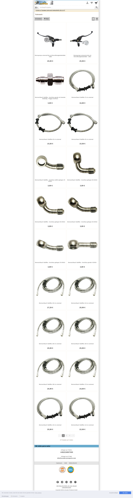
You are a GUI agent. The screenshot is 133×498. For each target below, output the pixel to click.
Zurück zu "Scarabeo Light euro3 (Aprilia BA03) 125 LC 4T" (50, 10)
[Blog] (66, 482)
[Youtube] (71, 482)
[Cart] (96, 2)
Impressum (59, 463)
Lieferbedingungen (66, 487)
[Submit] (96, 7)
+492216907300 (66, 452)
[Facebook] (57, 482)
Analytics (23, 496)
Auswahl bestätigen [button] (113, 492)
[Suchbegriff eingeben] (66, 7)
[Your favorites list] (92, 2)
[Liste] (96, 19)
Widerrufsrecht (73, 463)
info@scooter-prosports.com (66, 458)
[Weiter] (73, 435)
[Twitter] (62, 482)
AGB (65, 463)
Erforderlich (15, 496)
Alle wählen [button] (125, 492)
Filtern (46, 19)
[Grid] (93, 19)
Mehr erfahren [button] (38, 492)
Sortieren (38, 19)
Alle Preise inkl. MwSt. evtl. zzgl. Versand (66, 486)
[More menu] (87, 2)
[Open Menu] (36, 7)
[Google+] (75, 482)
